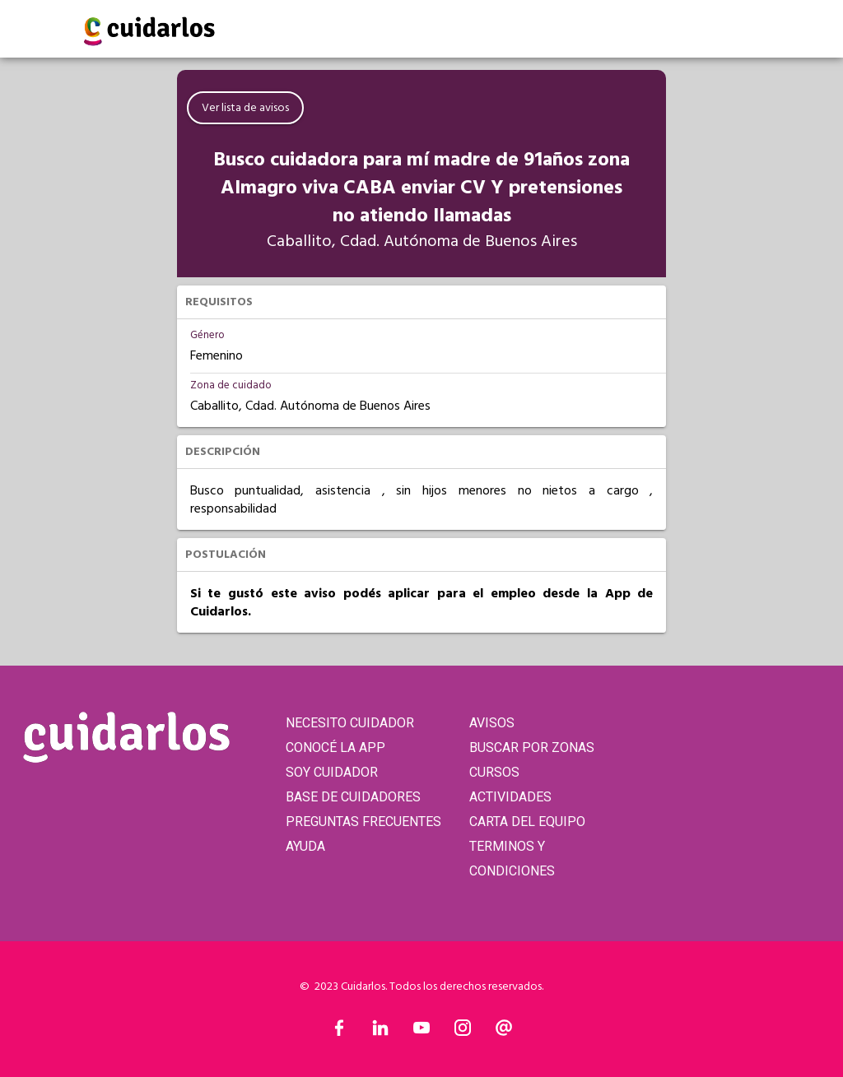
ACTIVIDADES (510, 797)
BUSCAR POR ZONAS (531, 747)
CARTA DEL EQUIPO (527, 821)
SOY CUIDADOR (332, 772)
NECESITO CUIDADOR (350, 723)
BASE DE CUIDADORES (353, 797)
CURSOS (494, 772)
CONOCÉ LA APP (335, 747)
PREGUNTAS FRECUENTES (363, 821)
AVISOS (492, 723)
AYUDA (305, 846)
